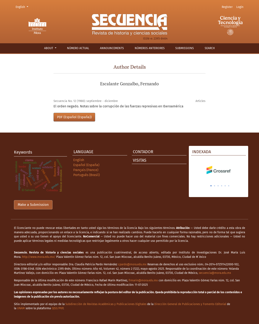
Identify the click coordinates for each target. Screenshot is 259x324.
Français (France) (85, 170)
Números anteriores (150, 48)
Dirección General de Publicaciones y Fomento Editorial (190, 304)
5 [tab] (225, 186)
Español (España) (86, 165)
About (49, 48)
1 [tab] (211, 186)
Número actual (78, 48)
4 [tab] (222, 186)
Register (227, 7)
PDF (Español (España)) (74, 117)
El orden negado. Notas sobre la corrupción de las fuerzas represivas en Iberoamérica (118, 106)
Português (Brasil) (86, 175)
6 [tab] (229, 186)
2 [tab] (215, 186)
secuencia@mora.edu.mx (215, 273)
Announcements (112, 48)
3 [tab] (218, 186)
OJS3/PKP (57, 308)
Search (210, 48)
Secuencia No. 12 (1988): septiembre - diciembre (86, 101)
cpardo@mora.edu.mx (132, 264)
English (22, 7)
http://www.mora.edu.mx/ (38, 257)
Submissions (184, 48)
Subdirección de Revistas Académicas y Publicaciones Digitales (105, 304)
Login (239, 7)
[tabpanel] (218, 170)
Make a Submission (33, 204)
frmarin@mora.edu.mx (143, 280)
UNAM (21, 308)
